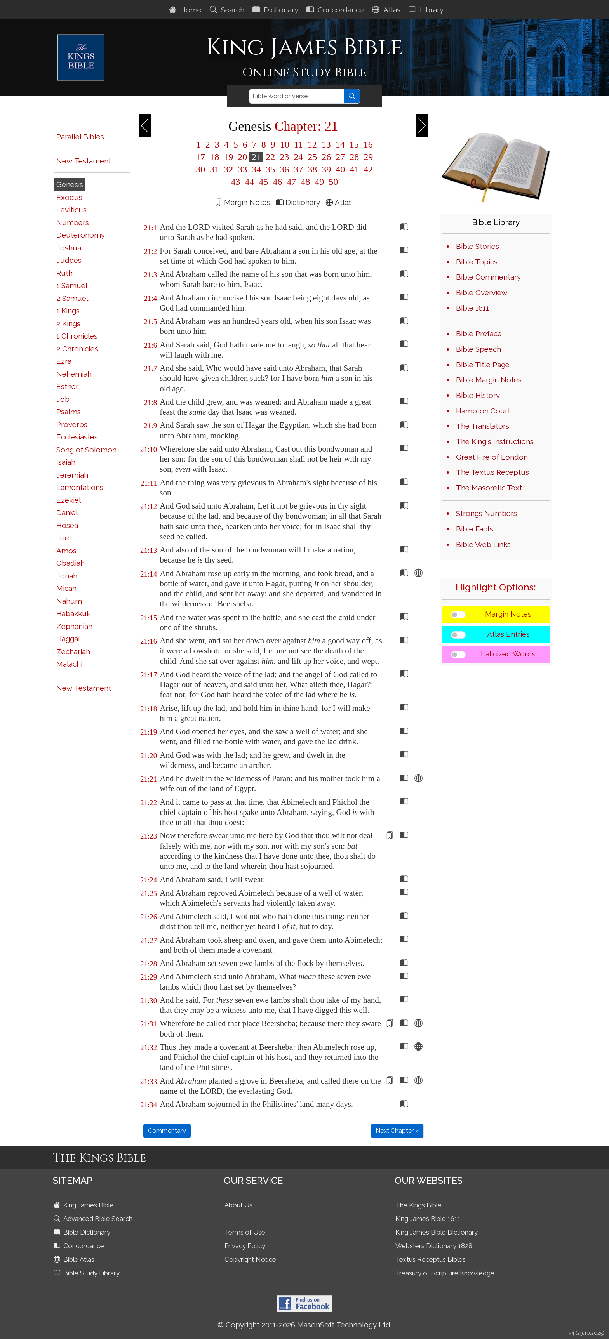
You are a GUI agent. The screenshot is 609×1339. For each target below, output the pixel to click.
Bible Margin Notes (489, 379)
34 (256, 169)
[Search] (296, 96)
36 (284, 169)
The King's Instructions (495, 441)
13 (326, 144)
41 (354, 169)
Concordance (336, 9)
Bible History (478, 395)
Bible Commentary (488, 277)
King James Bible (84, 1205)
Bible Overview (481, 292)
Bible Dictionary (83, 1232)
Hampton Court (483, 410)
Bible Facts (474, 528)
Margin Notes (508, 614)
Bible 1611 (472, 308)
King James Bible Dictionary (436, 1232)
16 (367, 144)
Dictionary (276, 9)
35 (270, 169)
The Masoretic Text (489, 487)
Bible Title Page (483, 364)
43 (235, 182)
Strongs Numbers (486, 513)
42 (367, 169)
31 (214, 169)
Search (228, 9)
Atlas (387, 9)
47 (291, 182)
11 (298, 144)
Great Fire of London (492, 457)
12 (312, 144)
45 (263, 182)
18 (214, 157)
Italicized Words (508, 654)
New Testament (83, 160)
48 (305, 182)
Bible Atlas (75, 1259)
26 (326, 157)
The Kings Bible (418, 1205)
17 (200, 157)
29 (367, 157)
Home (186, 9)
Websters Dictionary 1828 (433, 1246)
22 (270, 157)
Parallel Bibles (80, 136)
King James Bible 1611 (428, 1219)
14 (340, 144)
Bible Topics (477, 261)
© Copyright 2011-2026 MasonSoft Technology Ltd (304, 1324)
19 (228, 157)
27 (340, 157)
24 (298, 157)
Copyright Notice (250, 1259)
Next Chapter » (397, 1130)
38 (312, 169)
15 (354, 144)
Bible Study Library (87, 1273)
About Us (238, 1205)
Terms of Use (244, 1232)
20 (242, 157)
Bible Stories (477, 246)
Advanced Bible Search (94, 1219)
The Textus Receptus (492, 472)
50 (332, 182)
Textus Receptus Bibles (430, 1259)
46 (277, 182)
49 (319, 182)
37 (298, 169)
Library (427, 9)
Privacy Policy (244, 1246)
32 (228, 169)
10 (285, 144)
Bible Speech (478, 349)
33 (242, 169)
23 (284, 157)
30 (200, 169)
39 (326, 169)
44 (249, 182)
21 (256, 157)
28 (354, 157)
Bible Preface (479, 333)
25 (312, 157)
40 (340, 169)
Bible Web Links (483, 544)
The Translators (482, 426)
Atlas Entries (508, 634)
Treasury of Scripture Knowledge (444, 1273)
